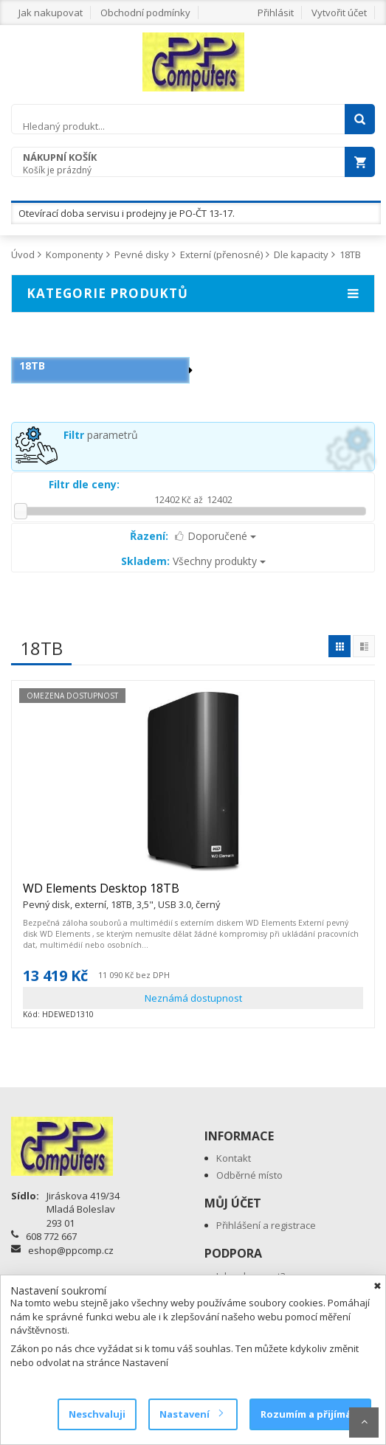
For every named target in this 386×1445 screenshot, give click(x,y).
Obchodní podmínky (145, 12)
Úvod (23, 254)
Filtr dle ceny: (84, 484)
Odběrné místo (249, 1175)
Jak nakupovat (50, 12)
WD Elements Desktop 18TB (121, 894)
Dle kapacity (301, 254)
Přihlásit (276, 12)
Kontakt (233, 1158)
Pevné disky (141, 254)
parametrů (100, 435)
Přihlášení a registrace (266, 1225)
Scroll (364, 1422)
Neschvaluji (97, 1414)
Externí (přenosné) (221, 254)
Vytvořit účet (339, 12)
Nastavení (190, 1414)
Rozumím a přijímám (310, 1414)
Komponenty (74, 254)
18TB (350, 254)
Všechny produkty (193, 561)
